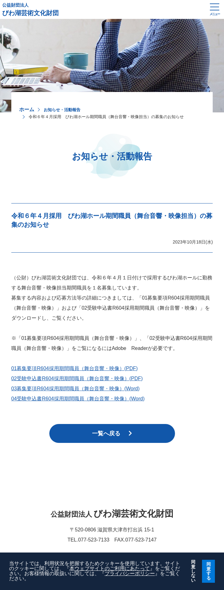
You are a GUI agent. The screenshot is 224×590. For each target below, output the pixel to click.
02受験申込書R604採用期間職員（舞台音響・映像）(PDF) (77, 378)
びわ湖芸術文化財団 (102, 9)
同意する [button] (208, 571)
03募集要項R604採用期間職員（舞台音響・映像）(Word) (75, 388)
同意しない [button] (193, 571)
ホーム (26, 109)
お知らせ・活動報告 (62, 109)
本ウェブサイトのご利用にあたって (109, 568)
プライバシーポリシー (130, 573)
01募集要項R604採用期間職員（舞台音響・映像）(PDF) (74, 368)
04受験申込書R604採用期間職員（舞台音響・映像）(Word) (78, 398)
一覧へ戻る (112, 433)
